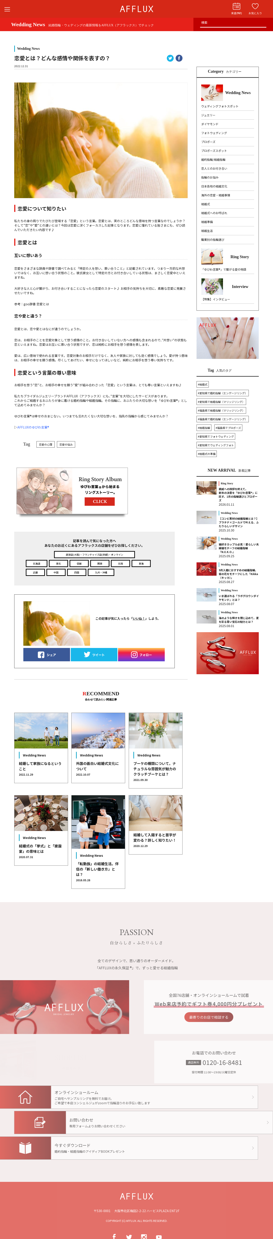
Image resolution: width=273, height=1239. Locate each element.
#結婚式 (202, 384)
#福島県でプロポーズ (228, 428)
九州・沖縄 (101, 572)
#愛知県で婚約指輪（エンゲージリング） (222, 393)
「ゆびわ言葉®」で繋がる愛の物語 (223, 269)
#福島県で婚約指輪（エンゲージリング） (222, 419)
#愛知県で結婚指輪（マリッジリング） (221, 402)
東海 (141, 563)
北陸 (120, 563)
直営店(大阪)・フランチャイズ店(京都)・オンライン (94, 554)
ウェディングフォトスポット (220, 106)
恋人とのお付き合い (214, 168)
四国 (76, 572)
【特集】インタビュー (215, 299)
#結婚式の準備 (206, 454)
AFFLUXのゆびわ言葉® (33, 427)
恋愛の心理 (45, 444)
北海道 (36, 563)
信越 (79, 563)
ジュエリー (208, 115)
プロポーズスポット (214, 151)
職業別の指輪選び (212, 239)
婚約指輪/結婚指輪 (213, 159)
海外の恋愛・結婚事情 (215, 195)
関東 (99, 563)
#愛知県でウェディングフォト (216, 445)
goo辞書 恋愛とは (36, 304)
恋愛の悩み (66, 444)
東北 (58, 563)
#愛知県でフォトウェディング (216, 436)
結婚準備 (207, 222)
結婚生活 (207, 231)
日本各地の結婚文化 (214, 186)
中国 (56, 572)
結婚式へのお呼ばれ (214, 213)
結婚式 (205, 204)
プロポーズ (208, 142)
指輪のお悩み (210, 177)
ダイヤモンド (210, 124)
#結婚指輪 (204, 428)
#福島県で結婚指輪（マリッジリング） (221, 410)
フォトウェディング (214, 133)
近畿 (35, 572)
